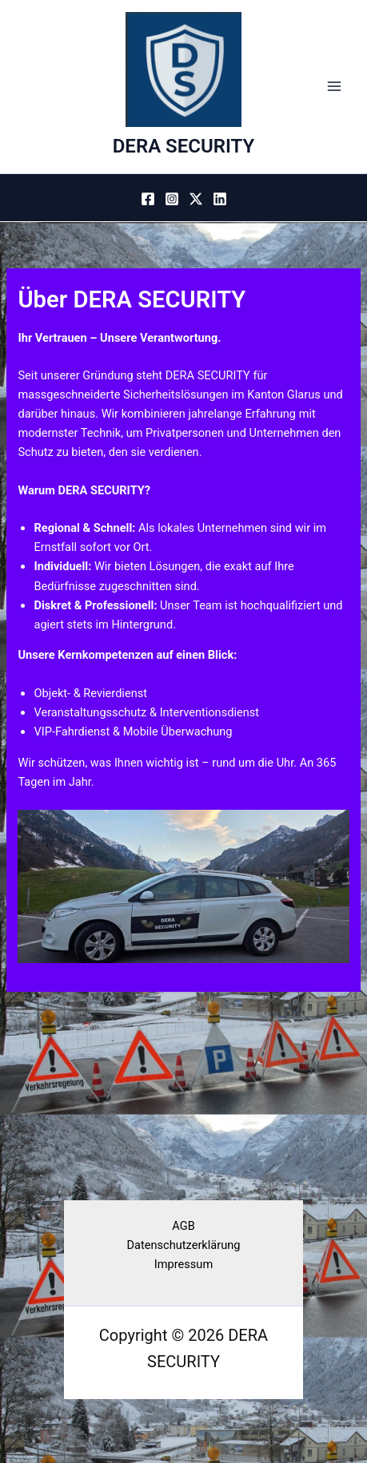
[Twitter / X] (196, 199)
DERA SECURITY (184, 146)
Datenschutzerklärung (184, 1245)
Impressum (183, 1264)
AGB (183, 1226)
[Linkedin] (220, 199)
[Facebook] (148, 199)
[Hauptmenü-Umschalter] (334, 87)
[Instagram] (172, 199)
